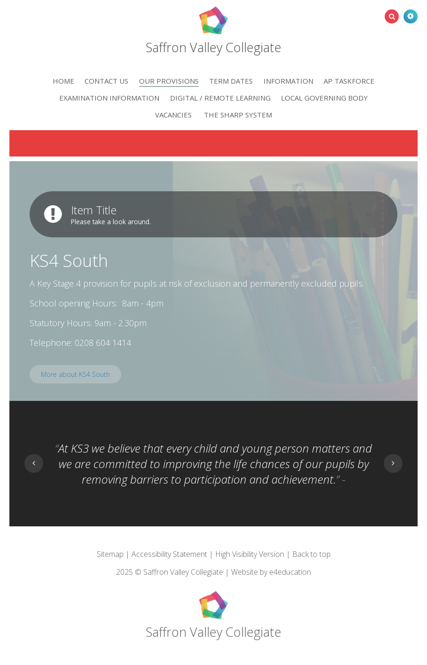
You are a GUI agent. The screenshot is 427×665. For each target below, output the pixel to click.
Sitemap (110, 554)
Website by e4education (271, 572)
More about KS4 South (75, 374)
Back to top (311, 554)
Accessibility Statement (169, 554)
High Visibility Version (249, 554)
